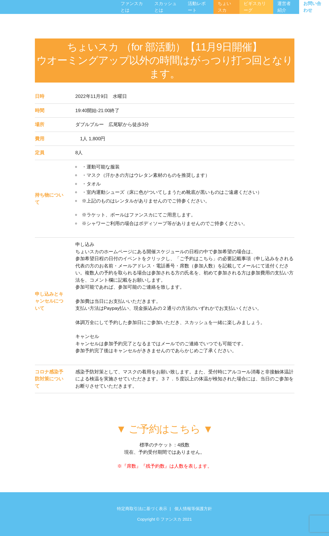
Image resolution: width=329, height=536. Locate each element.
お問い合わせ (312, 7)
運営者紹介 (284, 7)
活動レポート (197, 7)
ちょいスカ (224, 7)
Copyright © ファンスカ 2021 (164, 519)
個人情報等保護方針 (193, 508)
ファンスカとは (132, 7)
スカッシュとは (165, 7)
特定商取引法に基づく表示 (142, 508)
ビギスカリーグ (255, 7)
